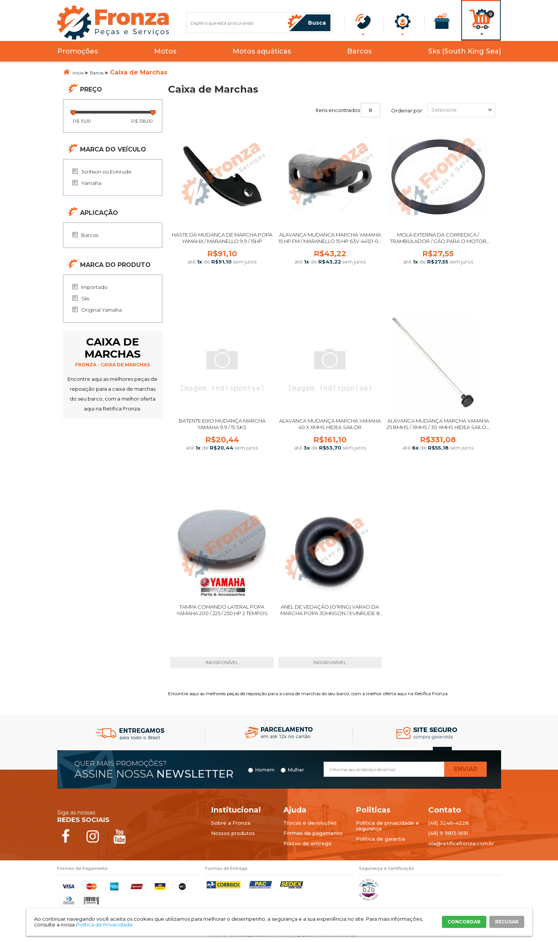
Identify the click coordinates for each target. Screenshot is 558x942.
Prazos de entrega (307, 843)
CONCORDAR (464, 922)
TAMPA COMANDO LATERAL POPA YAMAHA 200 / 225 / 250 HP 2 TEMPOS (222, 610)
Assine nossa (153, 774)
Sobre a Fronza (230, 823)
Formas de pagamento (313, 833)
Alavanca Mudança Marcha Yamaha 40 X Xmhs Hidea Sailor (330, 424)
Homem (265, 770)
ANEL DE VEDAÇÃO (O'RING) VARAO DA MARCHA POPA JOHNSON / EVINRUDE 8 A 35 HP (330, 613)
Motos (165, 51)
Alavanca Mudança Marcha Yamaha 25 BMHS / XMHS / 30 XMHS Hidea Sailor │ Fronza (438, 427)
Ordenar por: (407, 110)
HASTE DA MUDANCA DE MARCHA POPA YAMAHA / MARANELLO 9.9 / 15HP (222, 238)
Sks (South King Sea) (464, 51)
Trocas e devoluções (310, 823)
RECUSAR (507, 922)
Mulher (296, 770)
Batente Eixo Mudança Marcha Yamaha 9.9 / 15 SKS (222, 424)
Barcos (359, 51)
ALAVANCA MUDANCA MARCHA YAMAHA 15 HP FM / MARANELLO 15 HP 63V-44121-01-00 (330, 241)
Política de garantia (380, 839)
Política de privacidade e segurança (387, 826)
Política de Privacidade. (105, 924)
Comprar (222, 288)
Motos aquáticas (262, 51)
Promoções (77, 51)
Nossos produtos (233, 833)
